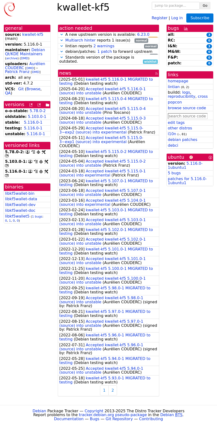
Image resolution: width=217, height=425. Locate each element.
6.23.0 (143, 34)
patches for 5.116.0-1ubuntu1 (187, 180)
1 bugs (37, 216)
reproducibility (181, 96)
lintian (174, 87)
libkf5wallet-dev (20, 204)
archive (12, 58)
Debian (39, 411)
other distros (180, 128)
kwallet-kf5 (32, 34)
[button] (61, 34)
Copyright (94, 411)
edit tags (176, 122)
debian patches (182, 139)
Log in (177, 17)
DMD (24, 58)
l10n (172, 134)
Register (160, 17)
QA (8, 93)
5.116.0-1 (33, 122)
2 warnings (103, 46)
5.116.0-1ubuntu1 (185, 165)
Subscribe (199, 18)
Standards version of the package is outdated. (108, 59)
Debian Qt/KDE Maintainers (25, 52)
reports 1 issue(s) (103, 40)
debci (173, 145)
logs (186, 92)
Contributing (151, 419)
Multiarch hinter (80, 40)
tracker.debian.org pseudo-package (113, 415)
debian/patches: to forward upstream (108, 52)
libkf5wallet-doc (20, 210)
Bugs (95, 419)
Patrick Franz (17, 71)
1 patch (104, 51)
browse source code (187, 108)
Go (205, 5)
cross (203, 96)
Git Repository (119, 419)
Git (21, 89)
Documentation (68, 419)
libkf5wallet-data (21, 199)
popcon (175, 102)
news (65, 73)
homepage (178, 81)
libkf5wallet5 (17, 216)
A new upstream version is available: (108, 35)
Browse (33, 89)
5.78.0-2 (38, 111)
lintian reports (108, 46)
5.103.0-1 (37, 116)
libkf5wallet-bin (20, 193)
